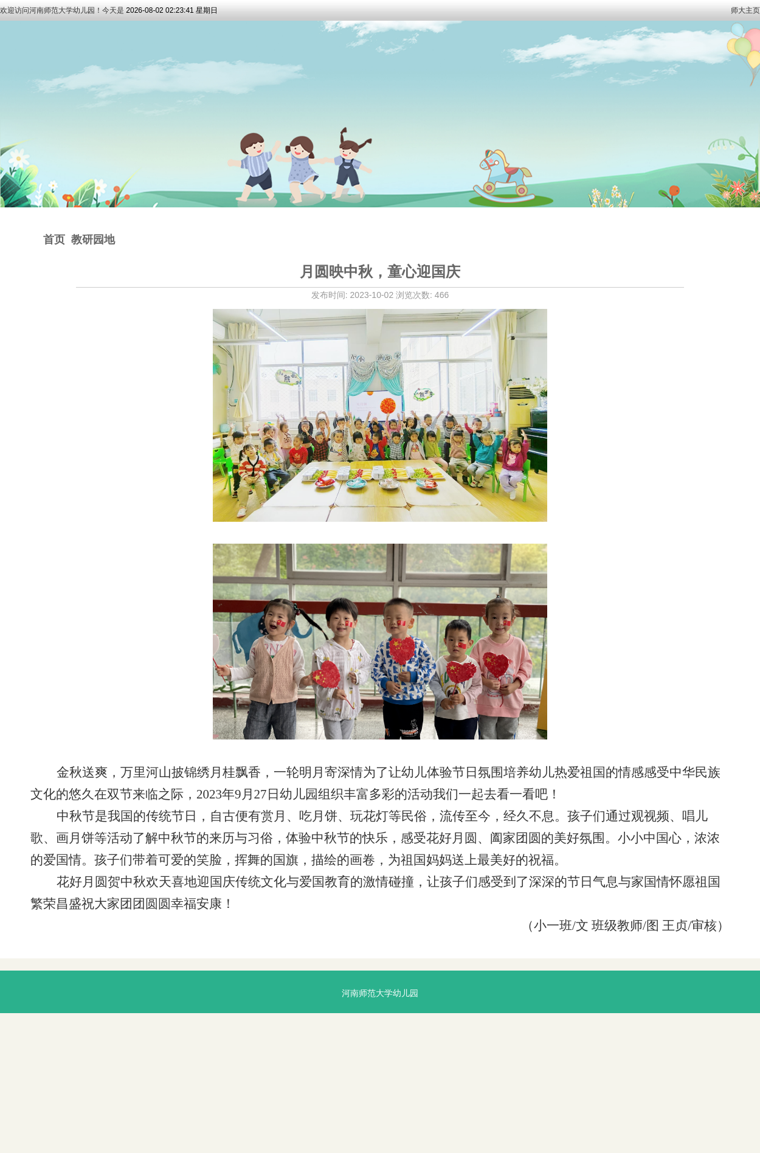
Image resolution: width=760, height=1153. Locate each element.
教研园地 (93, 240)
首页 (54, 240)
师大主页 (745, 10)
